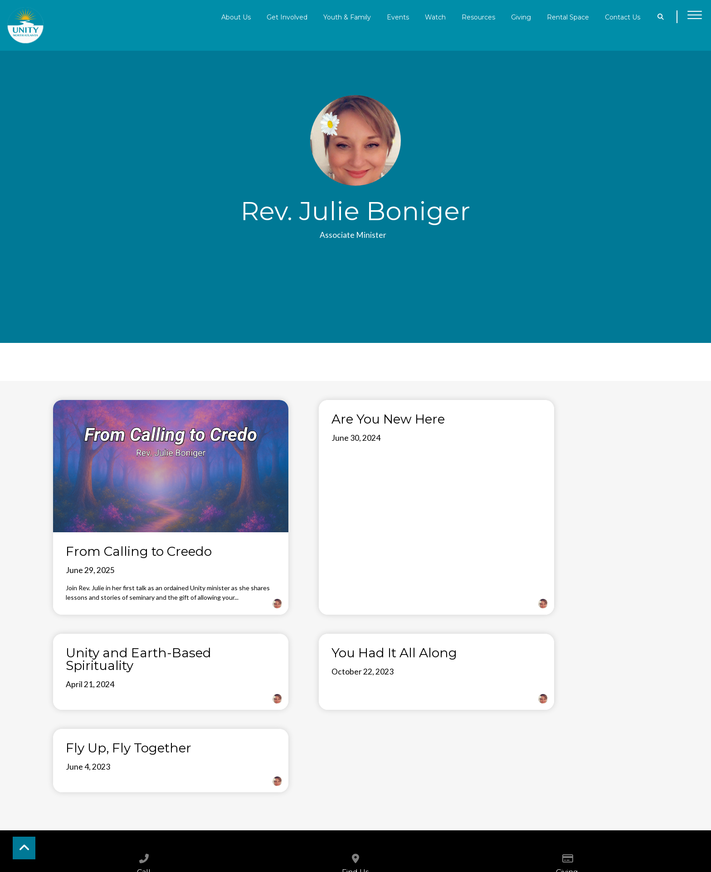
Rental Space (568, 17)
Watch (435, 17)
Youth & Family (347, 17)
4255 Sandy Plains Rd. (355, 769)
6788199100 (143, 769)
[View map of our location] (355, 743)
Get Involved (287, 17)
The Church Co (355, 848)
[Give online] (567, 743)
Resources (478, 17)
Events (398, 17)
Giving (521, 17)
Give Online (567, 769)
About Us (236, 17)
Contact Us (622, 17)
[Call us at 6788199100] (144, 743)
